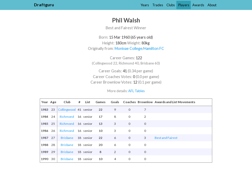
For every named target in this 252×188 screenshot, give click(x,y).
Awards (198, 5)
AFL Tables (136, 91)
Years (145, 5)
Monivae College (128, 48)
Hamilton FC (154, 48)
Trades (157, 5)
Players (183, 5)
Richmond (67, 117)
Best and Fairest (166, 138)
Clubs (170, 5)
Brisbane (67, 138)
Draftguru (44, 4)
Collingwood (67, 109)
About (212, 5)
